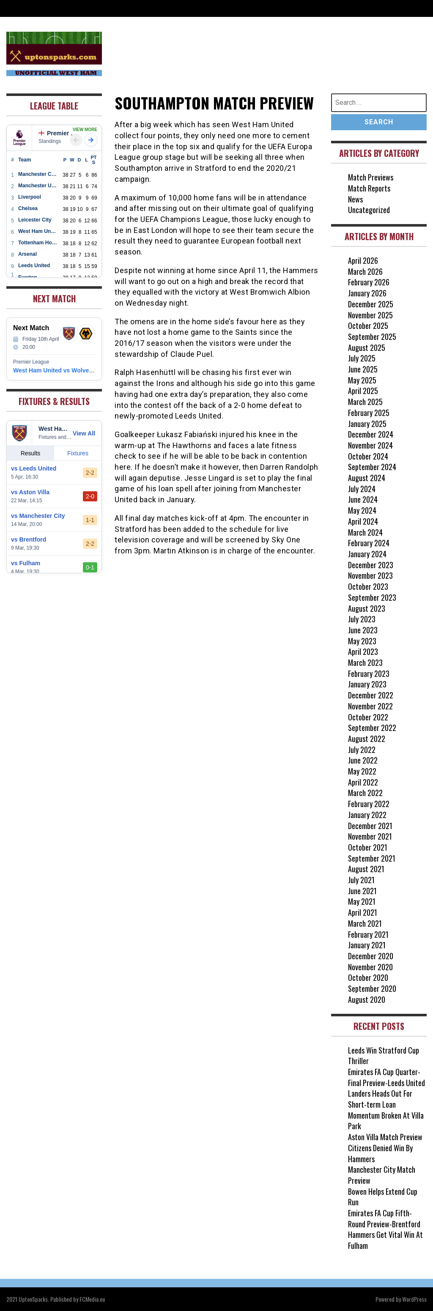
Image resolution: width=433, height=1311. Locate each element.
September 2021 (371, 858)
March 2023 (365, 662)
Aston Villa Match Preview (385, 1136)
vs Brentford (28, 539)
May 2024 (362, 510)
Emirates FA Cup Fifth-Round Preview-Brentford (384, 1218)
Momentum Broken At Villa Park (386, 1121)
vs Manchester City (38, 515)
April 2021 (362, 912)
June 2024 (363, 499)
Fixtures (77, 453)
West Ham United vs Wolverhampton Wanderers (80, 370)
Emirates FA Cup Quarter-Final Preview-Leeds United (386, 1077)
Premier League (58, 133)
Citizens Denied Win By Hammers (380, 1153)
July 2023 (361, 618)
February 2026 (368, 281)
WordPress (414, 1299)
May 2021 (361, 901)
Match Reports (369, 188)
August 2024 (366, 477)
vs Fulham (25, 563)
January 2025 (367, 423)
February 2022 (368, 803)
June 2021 (362, 890)
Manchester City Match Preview (381, 1175)
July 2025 (361, 358)
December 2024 (370, 434)
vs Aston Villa (30, 492)
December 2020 (370, 955)
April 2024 (363, 521)
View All (84, 433)
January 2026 (367, 292)
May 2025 (362, 380)
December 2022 (370, 695)
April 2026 (363, 260)
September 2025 (372, 336)
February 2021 (368, 934)
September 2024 (372, 466)
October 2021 (367, 847)
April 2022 (363, 782)
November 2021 (370, 836)
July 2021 (361, 879)
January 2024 (367, 553)
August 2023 (366, 608)
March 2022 (365, 792)
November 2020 (370, 966)
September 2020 (372, 988)
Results (31, 453)
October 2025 (368, 325)
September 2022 (372, 727)
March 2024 (365, 532)
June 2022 (363, 760)
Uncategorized (369, 209)
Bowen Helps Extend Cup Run (382, 1197)
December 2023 (370, 564)
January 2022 (367, 814)
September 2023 (372, 597)
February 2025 (368, 412)
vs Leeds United (33, 468)
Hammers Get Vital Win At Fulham (385, 1240)
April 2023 (363, 651)
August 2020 (366, 999)
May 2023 (362, 640)
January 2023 (367, 684)
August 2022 (366, 738)
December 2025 (370, 303)
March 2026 (365, 271)
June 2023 (363, 629)
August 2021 (366, 868)
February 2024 (368, 542)
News (355, 199)
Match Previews (370, 177)
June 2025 (363, 369)
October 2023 (368, 586)
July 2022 (361, 749)
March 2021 (365, 923)
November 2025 (370, 314)
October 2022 (368, 717)
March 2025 (365, 401)
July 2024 (361, 488)
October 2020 (368, 977)
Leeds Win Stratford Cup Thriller (383, 1056)
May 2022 (362, 771)
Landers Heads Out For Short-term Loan (380, 1099)
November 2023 (370, 575)
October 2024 (368, 456)
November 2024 (370, 445)
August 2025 (366, 347)
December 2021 (370, 825)
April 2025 (363, 390)
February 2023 (368, 673)
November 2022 (370, 706)
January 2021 (367, 944)
